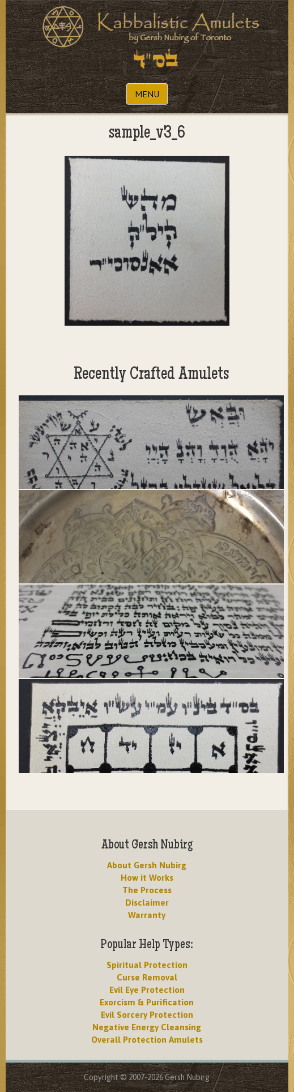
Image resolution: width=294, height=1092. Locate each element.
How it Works (147, 877)
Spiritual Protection (147, 965)
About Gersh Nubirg (146, 865)
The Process (147, 890)
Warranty (146, 915)
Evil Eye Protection (147, 990)
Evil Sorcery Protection (147, 1015)
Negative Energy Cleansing (146, 1027)
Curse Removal (147, 977)
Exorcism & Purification (147, 1002)
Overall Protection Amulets (147, 1039)
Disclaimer (147, 902)
